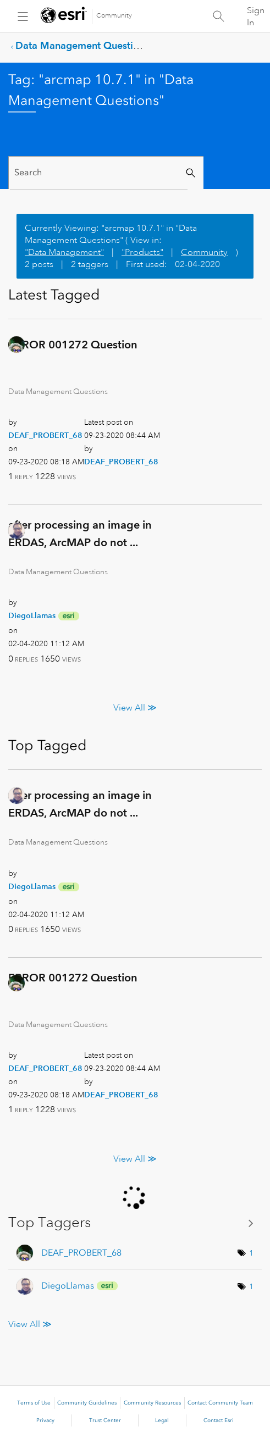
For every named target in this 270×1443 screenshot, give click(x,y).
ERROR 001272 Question (72, 344)
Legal (162, 1420)
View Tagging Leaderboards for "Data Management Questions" (135, 1223)
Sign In (256, 16)
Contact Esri (218, 1420)
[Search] (99, 173)
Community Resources (152, 1403)
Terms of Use (34, 1403)
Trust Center (105, 1420)
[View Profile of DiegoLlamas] (32, 615)
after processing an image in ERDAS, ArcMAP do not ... (80, 533)
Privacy (45, 1420)
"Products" (142, 252)
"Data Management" (64, 252)
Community (114, 16)
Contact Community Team (220, 1403)
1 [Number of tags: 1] (251, 1253)
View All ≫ (135, 707)
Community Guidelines (87, 1403)
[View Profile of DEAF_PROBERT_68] (45, 435)
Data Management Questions (82, 45)
